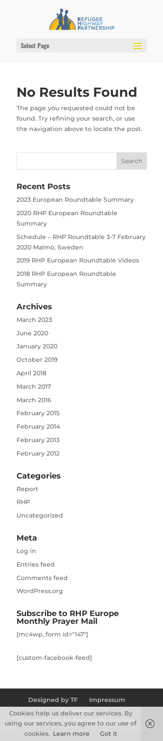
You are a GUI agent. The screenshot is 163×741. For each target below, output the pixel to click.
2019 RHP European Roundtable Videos (78, 260)
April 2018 (32, 373)
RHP (23, 502)
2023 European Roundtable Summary (75, 199)
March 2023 (34, 320)
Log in (26, 551)
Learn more (71, 734)
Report (27, 489)
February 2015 (38, 413)
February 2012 (38, 453)
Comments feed (42, 578)
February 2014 (38, 426)
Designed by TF (53, 700)
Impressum (107, 700)
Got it (108, 734)
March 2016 (34, 400)
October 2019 (37, 360)
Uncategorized (40, 515)
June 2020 (32, 333)
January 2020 (37, 346)
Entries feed (36, 564)
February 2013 (38, 440)
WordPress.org (40, 591)
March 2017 (34, 386)
